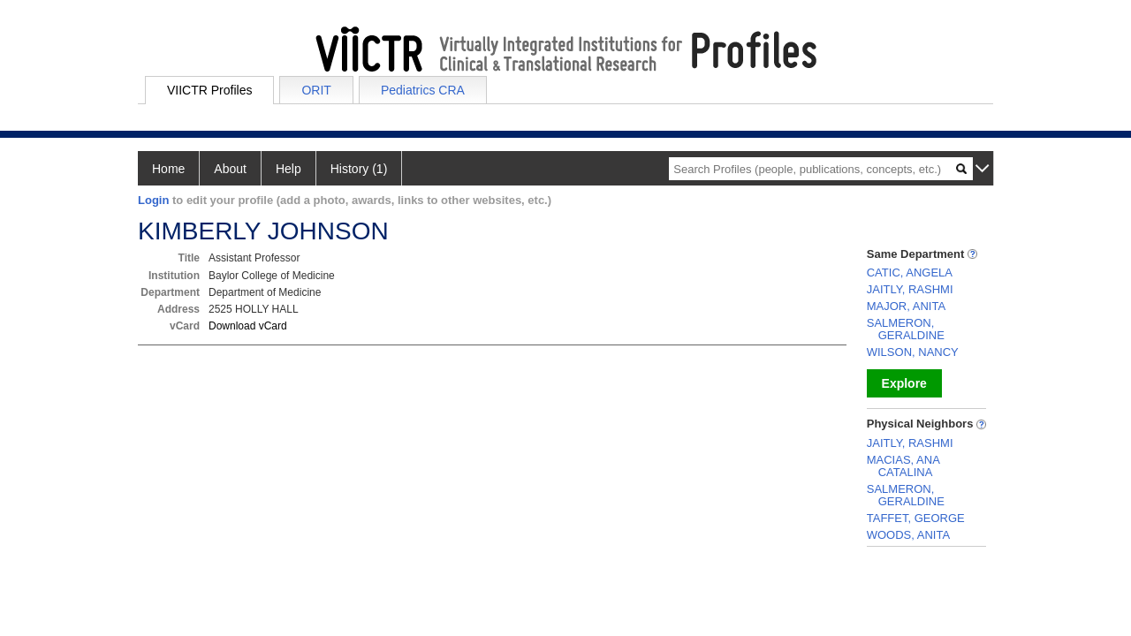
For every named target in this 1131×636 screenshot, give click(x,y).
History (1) (359, 169)
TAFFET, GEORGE (916, 518)
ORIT (315, 90)
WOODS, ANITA (908, 534)
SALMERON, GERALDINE (906, 329)
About (230, 169)
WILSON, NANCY (913, 352)
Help (288, 169)
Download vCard (248, 326)
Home (168, 169)
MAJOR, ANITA (906, 306)
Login (153, 200)
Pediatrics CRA (423, 90)
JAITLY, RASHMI (910, 289)
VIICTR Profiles (209, 90)
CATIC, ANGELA (910, 272)
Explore (904, 383)
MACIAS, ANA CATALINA (903, 466)
